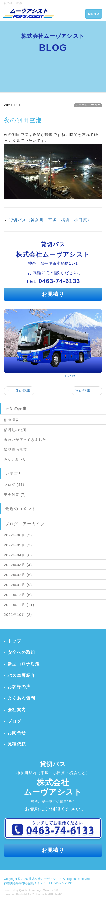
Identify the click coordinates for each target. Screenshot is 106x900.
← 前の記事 (19, 391)
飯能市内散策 (15, 449)
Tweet (70, 376)
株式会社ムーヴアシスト (45, 879)
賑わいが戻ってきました (25, 440)
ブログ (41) (14, 485)
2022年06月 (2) (18, 535)
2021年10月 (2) (18, 615)
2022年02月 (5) (18, 575)
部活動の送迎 (15, 430)
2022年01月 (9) (18, 585)
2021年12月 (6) (18, 595)
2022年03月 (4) (18, 565)
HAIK (58, 894)
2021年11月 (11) (19, 605)
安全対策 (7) (15, 495)
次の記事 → (86, 391)
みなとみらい (15, 459)
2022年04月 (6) (18, 555)
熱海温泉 (11, 420)
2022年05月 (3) (18, 545)
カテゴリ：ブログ (88, 105)
